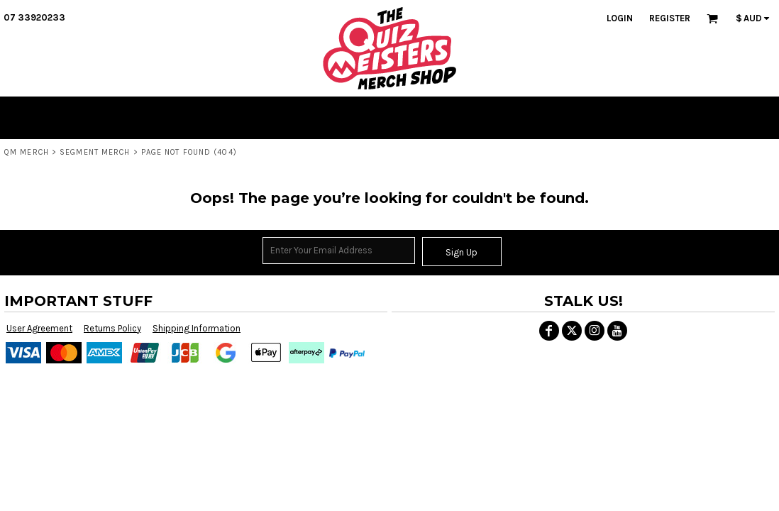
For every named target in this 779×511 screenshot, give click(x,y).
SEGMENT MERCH (95, 152)
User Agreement (39, 328)
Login (620, 18)
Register (669, 18)
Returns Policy (112, 328)
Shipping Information (197, 328)
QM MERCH (26, 152)
